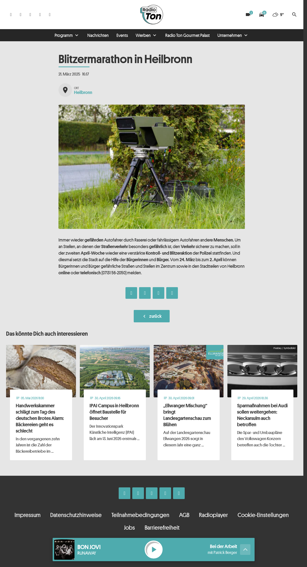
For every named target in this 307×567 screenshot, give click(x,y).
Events (122, 35)
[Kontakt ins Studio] (50, 14)
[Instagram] (20, 14)
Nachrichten (98, 35)
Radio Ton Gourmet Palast (187, 35)
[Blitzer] (248, 14)
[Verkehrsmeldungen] (262, 14)
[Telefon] (40, 14)
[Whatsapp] (30, 14)
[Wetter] (278, 14)
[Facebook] (11, 14)
